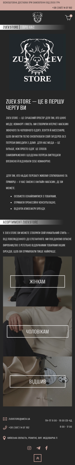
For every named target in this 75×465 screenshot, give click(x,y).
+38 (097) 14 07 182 (62, 8)
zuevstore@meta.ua (19, 419)
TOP (38, 458)
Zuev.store (10, 27)
